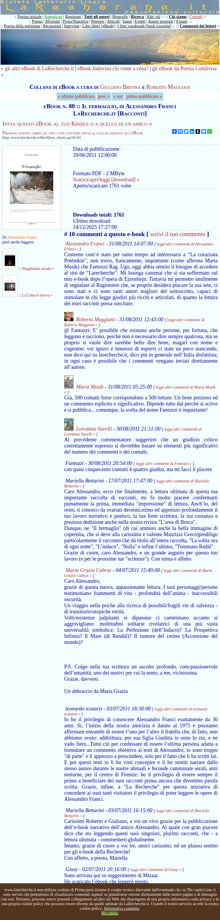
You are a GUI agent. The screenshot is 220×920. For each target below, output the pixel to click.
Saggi (127, 21)
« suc (118, 96)
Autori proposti (160, 21)
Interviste (72, 26)
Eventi (140, 21)
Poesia (37, 21)
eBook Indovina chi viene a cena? (113, 68)
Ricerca (137, 17)
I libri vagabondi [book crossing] (144, 26)
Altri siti (153, 17)
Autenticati (53, 17)
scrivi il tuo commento (177, 234)
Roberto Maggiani (168, 87)
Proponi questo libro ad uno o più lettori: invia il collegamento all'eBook (72, 132)
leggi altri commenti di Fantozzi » (163, 463)
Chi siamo (177, 17)
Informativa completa (121, 908)
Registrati (73, 17)
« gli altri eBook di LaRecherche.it (37, 68)
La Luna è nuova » (37, 295)
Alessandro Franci (84, 244)
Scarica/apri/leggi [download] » (106, 179)
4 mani (181, 21)
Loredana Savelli (94, 429)
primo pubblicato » (144, 96)
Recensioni (52, 26)
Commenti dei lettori (198, 26)
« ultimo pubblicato (76, 96)
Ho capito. (110, 913)
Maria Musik (90, 387)
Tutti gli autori (96, 17)
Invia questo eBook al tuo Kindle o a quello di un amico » (77, 123)
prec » (104, 96)
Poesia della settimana (22, 26)
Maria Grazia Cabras (88, 570)
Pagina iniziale (30, 17)
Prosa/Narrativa (75, 21)
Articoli (113, 21)
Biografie (120, 17)
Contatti (195, 17)
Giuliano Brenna (120, 87)
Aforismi (52, 21)
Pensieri (97, 21)
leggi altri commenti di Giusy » (155, 870)
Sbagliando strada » (38, 268)
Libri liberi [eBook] (98, 26)
